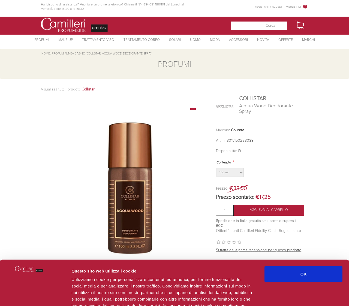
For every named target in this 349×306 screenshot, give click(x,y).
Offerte (285, 40)
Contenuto (223, 162)
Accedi (277, 6)
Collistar (237, 130)
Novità (263, 40)
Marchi (308, 40)
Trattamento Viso (98, 40)
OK (303, 235)
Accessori (238, 40)
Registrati (262, 6)
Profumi (41, 40)
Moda (215, 40)
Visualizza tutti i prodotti (67, 89)
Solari (175, 40)
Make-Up (65, 40)
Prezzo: (222, 188)
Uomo (195, 40)
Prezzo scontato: (235, 197)
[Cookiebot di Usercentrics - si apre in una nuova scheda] (35, 295)
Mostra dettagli (289, 295)
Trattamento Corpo (142, 40)
